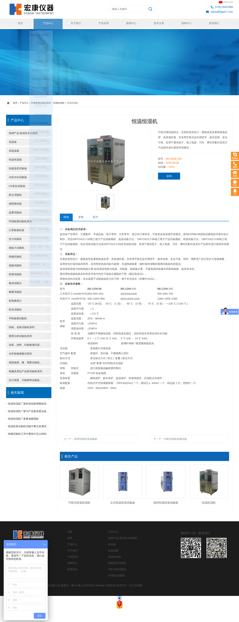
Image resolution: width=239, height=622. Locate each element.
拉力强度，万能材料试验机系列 (27, 379)
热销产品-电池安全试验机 (23, 132)
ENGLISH (228, 2)
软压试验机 (15, 308)
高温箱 (13, 140)
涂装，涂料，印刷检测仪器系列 (27, 343)
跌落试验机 (15, 273)
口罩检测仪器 (16, 229)
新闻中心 (131, 23)
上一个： (80, 438)
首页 (19, 23)
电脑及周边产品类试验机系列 (25, 370)
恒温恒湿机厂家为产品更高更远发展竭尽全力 (33, 410)
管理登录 (110, 598)
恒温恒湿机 (58, 102)
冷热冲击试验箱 (18, 176)
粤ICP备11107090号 (83, 598)
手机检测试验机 (18, 317)
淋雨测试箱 (15, 202)
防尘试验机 (15, 193)
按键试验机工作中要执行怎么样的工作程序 (32, 432)
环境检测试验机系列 (41, 102)
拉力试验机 (15, 237)
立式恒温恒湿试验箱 (122, 515)
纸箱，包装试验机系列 (22, 326)
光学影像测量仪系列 (20, 352)
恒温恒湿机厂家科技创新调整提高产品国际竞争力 (36, 402)
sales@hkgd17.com (221, 11)
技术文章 (158, 23)
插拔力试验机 (16, 246)
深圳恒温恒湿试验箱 (165, 515)
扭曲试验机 (15, 264)
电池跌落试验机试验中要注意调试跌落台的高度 (35, 425)
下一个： (170, 438)
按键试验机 (15, 255)
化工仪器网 (135, 598)
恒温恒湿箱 (15, 158)
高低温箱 (14, 149)
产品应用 (103, 23)
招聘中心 (186, 23)
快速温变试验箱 (18, 167)
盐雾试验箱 (15, 211)
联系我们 (214, 23)
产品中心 (47, 23)
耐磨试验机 (15, 290)
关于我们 (75, 23)
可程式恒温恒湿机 (79, 515)
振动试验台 (15, 281)
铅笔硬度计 (15, 299)
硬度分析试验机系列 (20, 334)
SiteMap (100, 598)
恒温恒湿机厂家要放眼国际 (23, 417)
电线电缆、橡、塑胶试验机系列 (27, 361)
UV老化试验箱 (17, 184)
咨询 (169, 175)
